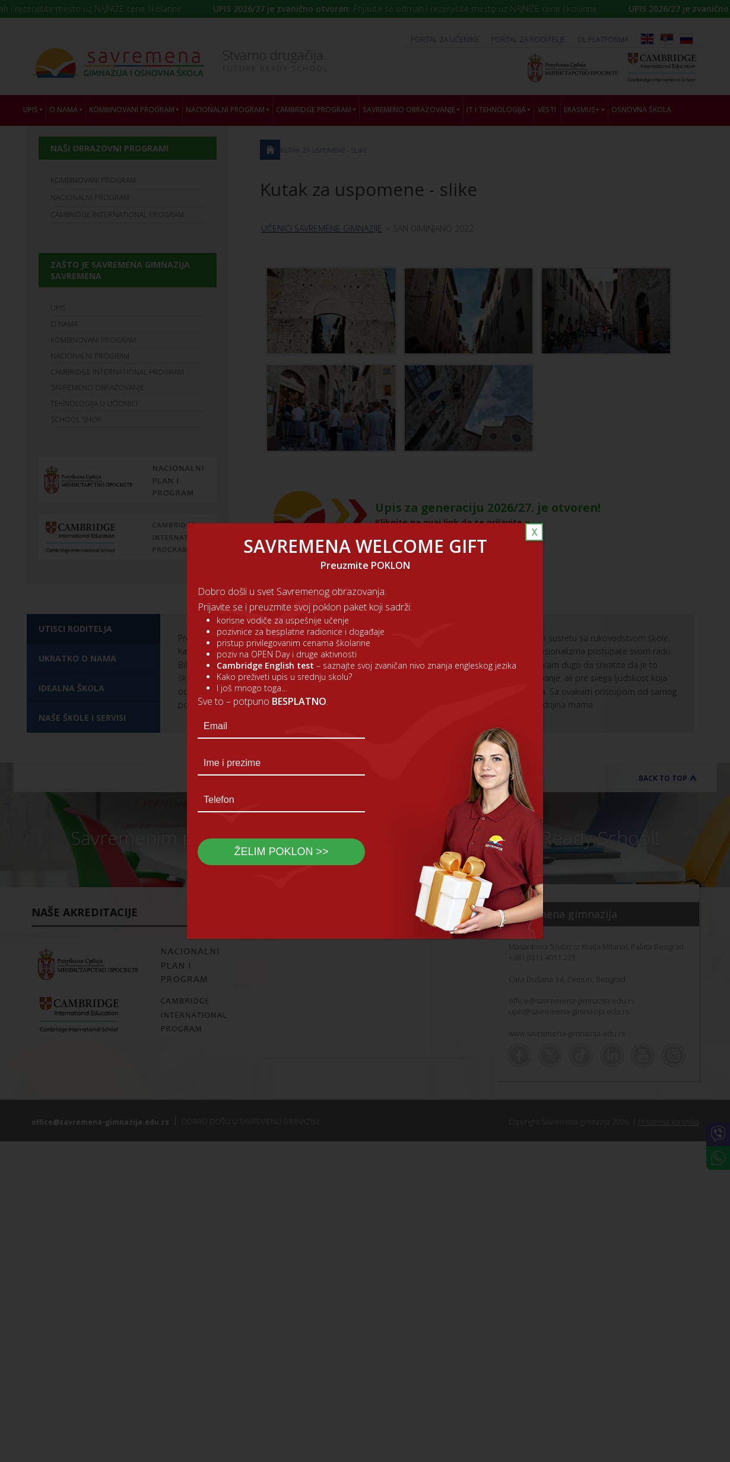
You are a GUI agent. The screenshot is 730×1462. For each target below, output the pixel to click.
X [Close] (534, 532)
